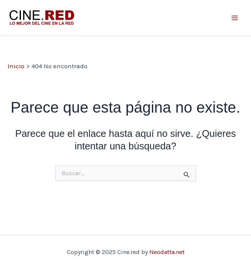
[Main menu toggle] (235, 18)
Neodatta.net (167, 252)
